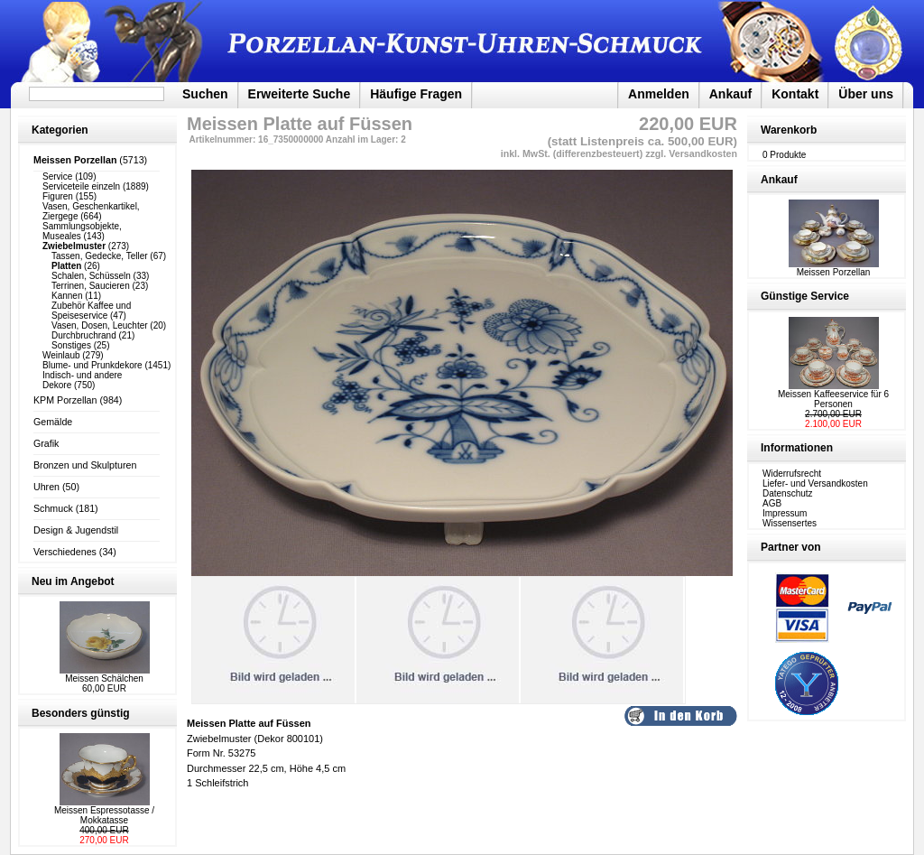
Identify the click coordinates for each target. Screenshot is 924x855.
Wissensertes (789, 523)
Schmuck (53, 508)
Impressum (784, 513)
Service (57, 176)
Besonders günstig (81, 713)
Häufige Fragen (416, 94)
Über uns (865, 94)
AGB (771, 503)
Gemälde (52, 421)
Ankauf (730, 94)
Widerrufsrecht (791, 474)
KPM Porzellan (65, 400)
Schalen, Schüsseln (91, 276)
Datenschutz (787, 493)
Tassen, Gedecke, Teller (99, 256)
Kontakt (795, 94)
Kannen (66, 296)
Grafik (46, 443)
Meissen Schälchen (104, 678)
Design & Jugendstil (75, 530)
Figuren (57, 196)
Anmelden (658, 94)
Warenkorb (789, 130)
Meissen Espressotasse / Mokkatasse (104, 815)
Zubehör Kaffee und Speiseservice (91, 311)
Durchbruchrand (83, 335)
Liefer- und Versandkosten (815, 483)
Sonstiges (71, 345)
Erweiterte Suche (299, 94)
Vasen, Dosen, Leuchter (99, 325)
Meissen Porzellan (834, 268)
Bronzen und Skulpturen (84, 465)
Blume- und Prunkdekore (92, 365)
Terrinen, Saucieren (90, 286)
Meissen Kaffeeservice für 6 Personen (833, 399)
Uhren (46, 486)
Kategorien (60, 130)
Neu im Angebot (73, 581)
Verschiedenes (65, 551)
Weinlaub (61, 355)
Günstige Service (805, 296)
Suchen (205, 94)
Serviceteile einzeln (81, 186)
